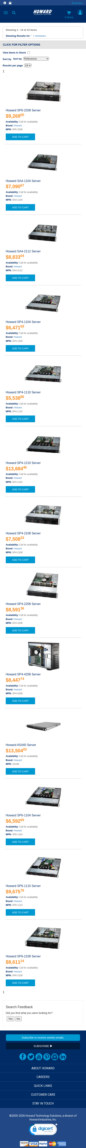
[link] (43, 1130)
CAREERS (43, 1077)
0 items (69, 15)
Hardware (40, 35)
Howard (18, 125)
